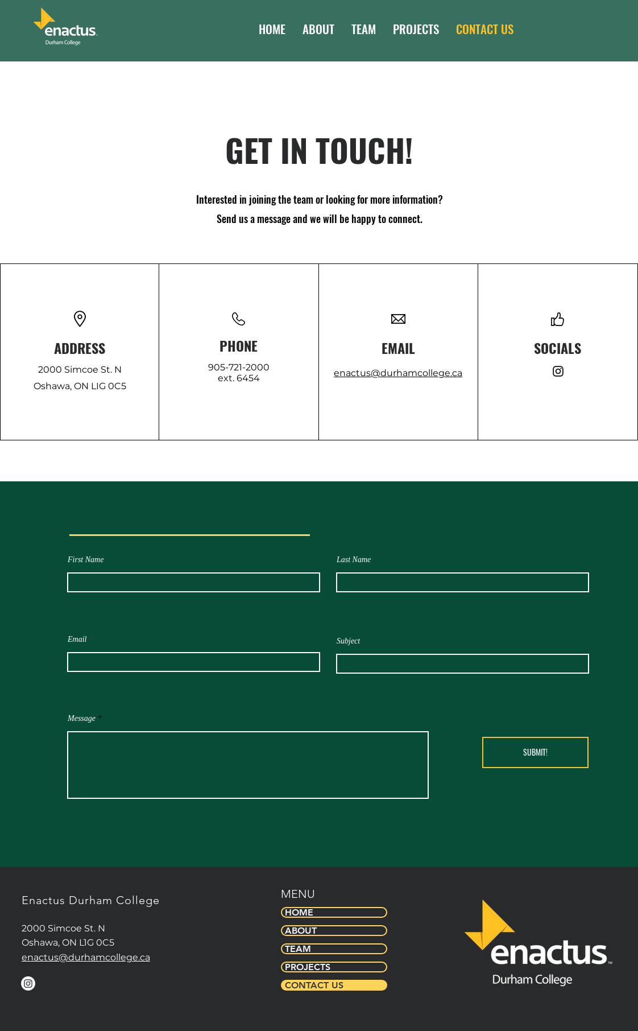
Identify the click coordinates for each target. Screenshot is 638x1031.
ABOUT (301, 930)
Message (82, 719)
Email (77, 640)
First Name (85, 560)
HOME (299, 912)
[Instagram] (558, 371)
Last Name (354, 560)
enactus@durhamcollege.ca (398, 373)
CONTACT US (314, 985)
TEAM (298, 949)
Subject (348, 641)
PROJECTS (307, 967)
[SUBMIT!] (535, 752)
